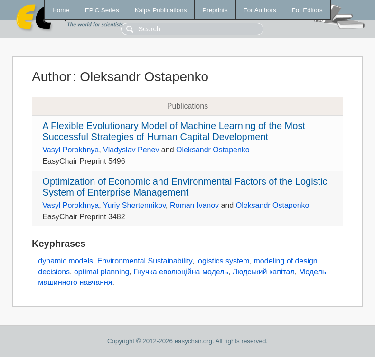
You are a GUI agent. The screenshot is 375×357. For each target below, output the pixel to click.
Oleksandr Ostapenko (213, 150)
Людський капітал (264, 272)
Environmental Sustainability (144, 261)
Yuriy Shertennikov (134, 205)
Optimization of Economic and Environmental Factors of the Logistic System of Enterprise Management (184, 186)
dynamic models (65, 261)
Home (60, 10)
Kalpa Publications (161, 10)
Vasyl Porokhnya (70, 150)
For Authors (260, 10)
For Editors (307, 10)
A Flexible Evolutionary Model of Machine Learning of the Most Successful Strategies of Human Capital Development (173, 131)
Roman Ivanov (194, 205)
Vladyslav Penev (131, 150)
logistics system (223, 261)
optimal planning (102, 272)
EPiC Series (102, 10)
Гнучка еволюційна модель (180, 272)
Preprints (214, 10)
